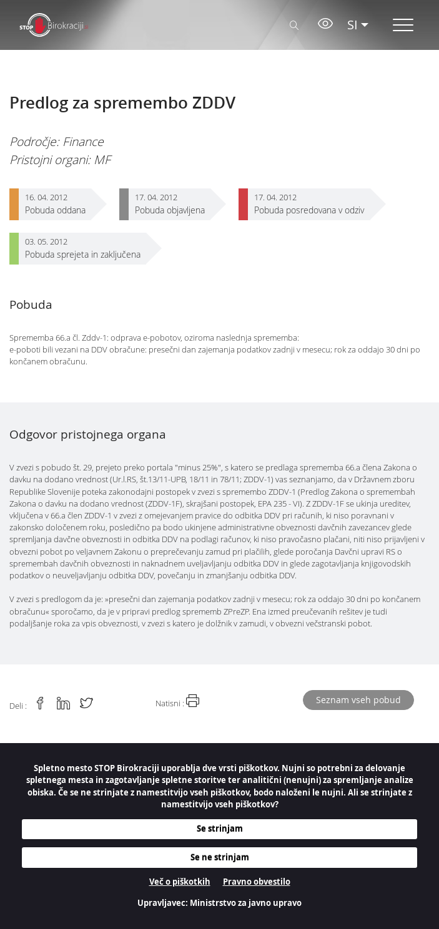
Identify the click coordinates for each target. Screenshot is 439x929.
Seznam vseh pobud (358, 700)
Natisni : (177, 701)
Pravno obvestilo (256, 881)
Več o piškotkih (179, 881)
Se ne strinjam (219, 857)
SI (352, 24)
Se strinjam (220, 828)
